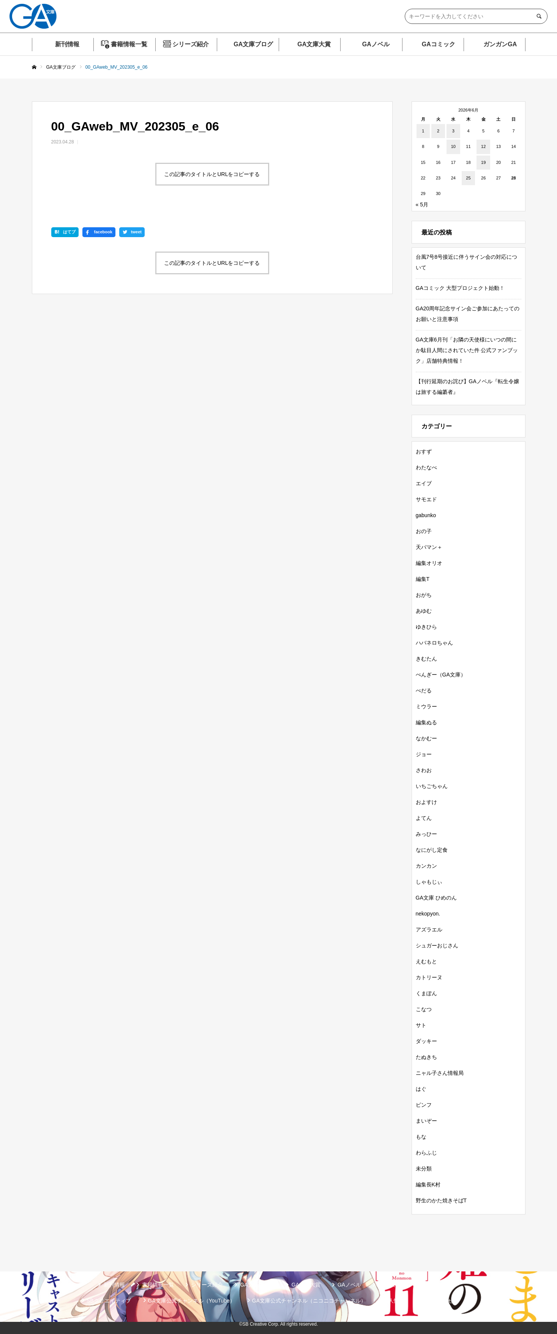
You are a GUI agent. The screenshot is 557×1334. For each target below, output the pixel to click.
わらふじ (426, 1153)
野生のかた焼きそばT (441, 1200)
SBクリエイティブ (109, 1301)
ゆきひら (426, 627)
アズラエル (429, 930)
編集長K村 (428, 1184)
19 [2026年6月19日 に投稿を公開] (483, 162)
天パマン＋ (429, 547)
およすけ (426, 802)
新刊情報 (67, 44)
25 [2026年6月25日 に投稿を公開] (468, 178)
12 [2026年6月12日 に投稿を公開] (483, 146)
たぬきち (426, 1057)
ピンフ (424, 1105)
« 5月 (422, 204)
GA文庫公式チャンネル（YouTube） (191, 1301)
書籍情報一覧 (129, 44)
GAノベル (376, 44)
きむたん (426, 659)
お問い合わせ (437, 1301)
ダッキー (426, 1041)
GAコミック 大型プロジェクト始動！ (460, 288)
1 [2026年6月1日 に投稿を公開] (423, 131)
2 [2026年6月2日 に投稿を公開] (438, 131)
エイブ (424, 483)
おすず (424, 451)
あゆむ (424, 611)
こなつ (424, 1009)
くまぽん (426, 993)
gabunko (426, 515)
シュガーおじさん (437, 945)
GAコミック (438, 44)
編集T (423, 579)
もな (421, 1137)
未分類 (424, 1169)
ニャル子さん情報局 (440, 1073)
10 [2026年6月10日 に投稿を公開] (453, 146)
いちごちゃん (432, 786)
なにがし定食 (432, 850)
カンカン (426, 866)
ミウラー (426, 706)
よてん (424, 818)
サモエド (426, 499)
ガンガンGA (500, 44)
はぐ (421, 1089)
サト (421, 1025)
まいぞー (426, 1121)
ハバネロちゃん (434, 643)
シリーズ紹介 (190, 44)
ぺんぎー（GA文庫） (441, 675)
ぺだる (424, 690)
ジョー (424, 754)
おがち (424, 595)
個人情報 (393, 1301)
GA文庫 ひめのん (436, 898)
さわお (424, 770)
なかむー (426, 738)
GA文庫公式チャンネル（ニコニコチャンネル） (309, 1301)
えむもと (426, 961)
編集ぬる (426, 722)
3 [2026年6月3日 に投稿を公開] (453, 131)
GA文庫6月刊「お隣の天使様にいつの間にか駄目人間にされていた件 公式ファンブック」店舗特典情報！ (467, 350)
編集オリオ (429, 563)
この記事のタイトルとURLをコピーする (212, 174)
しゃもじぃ (429, 882)
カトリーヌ (429, 977)
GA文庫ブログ (253, 44)
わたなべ (426, 467)
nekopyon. (428, 914)
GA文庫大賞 (314, 44)
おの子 (424, 531)
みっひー (426, 834)
